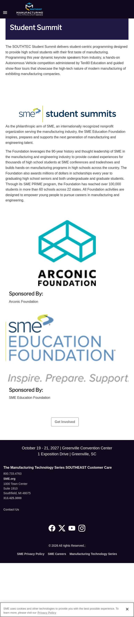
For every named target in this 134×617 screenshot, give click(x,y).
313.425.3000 (12, 498)
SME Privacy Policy (30, 554)
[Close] (127, 609)
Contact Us (11, 509)
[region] (67, 609)
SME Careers (57, 554)
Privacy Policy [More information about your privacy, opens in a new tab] (47, 612)
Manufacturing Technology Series (93, 554)
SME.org (9, 478)
